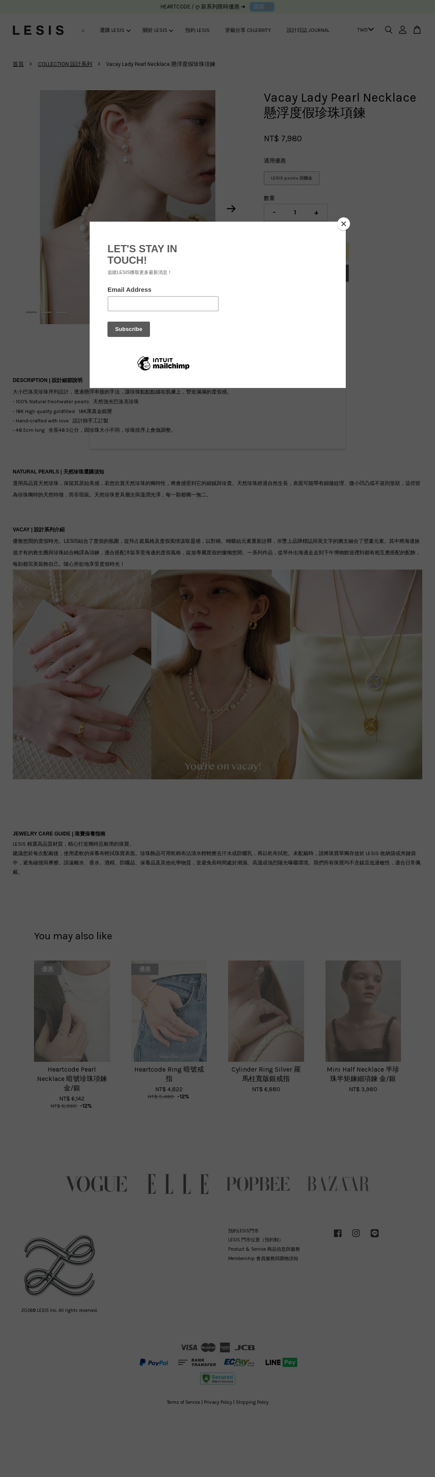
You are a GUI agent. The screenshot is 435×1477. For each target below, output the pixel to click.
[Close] (343, 223)
